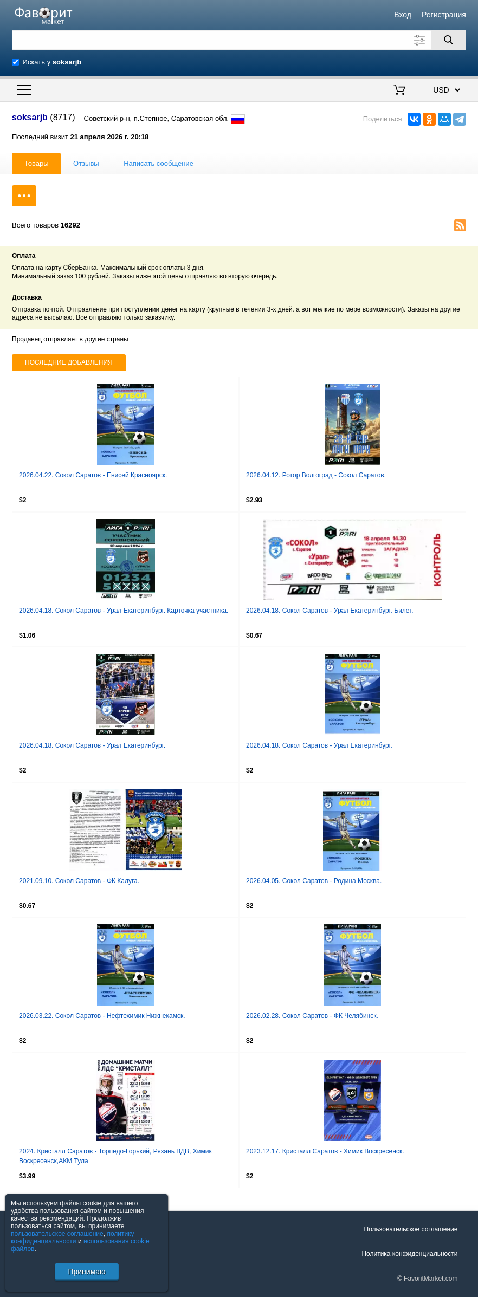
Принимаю (86, 1271)
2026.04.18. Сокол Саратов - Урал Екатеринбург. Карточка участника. (123, 610)
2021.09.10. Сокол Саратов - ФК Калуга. (79, 881)
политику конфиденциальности (72, 1237)
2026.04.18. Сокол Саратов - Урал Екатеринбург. (92, 745)
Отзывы (86, 163)
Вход (402, 14)
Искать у (52, 62)
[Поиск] (448, 40)
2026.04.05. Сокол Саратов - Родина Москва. (314, 881)
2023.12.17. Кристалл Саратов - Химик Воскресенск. (325, 1151)
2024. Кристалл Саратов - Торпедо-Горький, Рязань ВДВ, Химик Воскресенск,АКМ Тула (115, 1156)
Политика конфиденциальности (409, 1253)
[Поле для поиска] (239, 40)
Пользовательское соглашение (411, 1229)
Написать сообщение (158, 163)
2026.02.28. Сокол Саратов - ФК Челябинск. (312, 1016)
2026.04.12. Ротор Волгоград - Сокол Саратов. (316, 475)
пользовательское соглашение (57, 1233)
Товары (36, 163)
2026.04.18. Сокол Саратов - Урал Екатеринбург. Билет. (330, 610)
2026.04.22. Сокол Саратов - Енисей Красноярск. (93, 475)
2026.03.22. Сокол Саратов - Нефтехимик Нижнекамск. (102, 1016)
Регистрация (444, 14)
